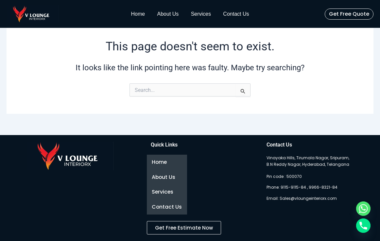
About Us (169, 14)
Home (141, 14)
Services (200, 14)
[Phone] (363, 225)
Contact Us (233, 14)
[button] (349, 14)
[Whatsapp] (363, 208)
